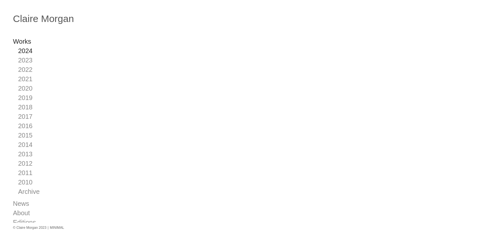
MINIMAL (57, 227)
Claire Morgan (43, 18)
